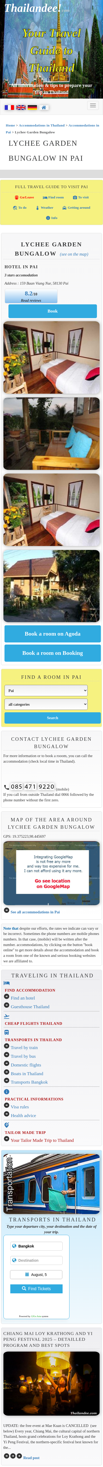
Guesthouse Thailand (30, 1006)
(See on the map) (74, 254)
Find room (53, 197)
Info (51, 218)
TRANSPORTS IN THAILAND (33, 1040)
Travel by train (24, 1047)
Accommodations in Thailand (42, 125)
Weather (44, 208)
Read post (31, 1458)
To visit (81, 197)
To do (19, 208)
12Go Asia (36, 1316)
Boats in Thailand (27, 1073)
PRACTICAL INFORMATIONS (34, 1099)
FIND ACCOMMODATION (30, 990)
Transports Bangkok (29, 1082)
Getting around (76, 208)
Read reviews (31, 300)
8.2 (28, 293)
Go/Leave (24, 197)
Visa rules (20, 1106)
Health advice (23, 1115)
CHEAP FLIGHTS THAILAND (33, 1023)
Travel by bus (23, 1056)
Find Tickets (36, 1288)
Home (10, 125)
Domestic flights (26, 1065)
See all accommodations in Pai (35, 912)
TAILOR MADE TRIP (25, 1132)
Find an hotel (23, 998)
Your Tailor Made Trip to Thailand (42, 1140)
